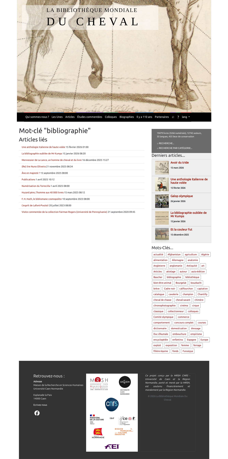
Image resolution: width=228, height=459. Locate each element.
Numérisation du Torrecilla (36, 186)
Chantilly (202, 294)
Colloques (111, 116)
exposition (171, 345)
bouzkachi (196, 282)
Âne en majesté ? (31, 173)
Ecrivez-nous (40, 405)
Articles (70, 116)
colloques (193, 311)
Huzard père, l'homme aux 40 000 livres (43, 192)
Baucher (157, 277)
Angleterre (159, 265)
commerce (183, 317)
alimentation (160, 260)
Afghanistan (174, 254)
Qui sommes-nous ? (37, 116)
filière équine (160, 351)
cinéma (184, 305)
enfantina (177, 339)
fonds (175, 351)
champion (188, 294)
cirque (195, 305)
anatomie (193, 260)
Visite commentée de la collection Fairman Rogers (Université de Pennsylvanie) (64, 212)
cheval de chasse (162, 299)
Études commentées (89, 116)
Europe (204, 339)
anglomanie (176, 265)
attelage (170, 271)
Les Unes (57, 116)
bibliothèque (192, 277)
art (202, 265)
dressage (196, 328)
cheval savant (183, 299)
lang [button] (185, 116)
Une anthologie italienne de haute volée (43, 147)
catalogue (158, 294)
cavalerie (173, 294)
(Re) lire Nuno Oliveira (34, 166)
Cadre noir (169, 288)
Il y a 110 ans (144, 116)
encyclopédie (160, 339)
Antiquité (192, 265)
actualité (158, 254)
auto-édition (198, 271)
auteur (183, 271)
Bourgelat (181, 282)
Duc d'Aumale (160, 334)
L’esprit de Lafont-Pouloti (35, 205)
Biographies (127, 116)
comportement (161, 322)
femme (185, 345)
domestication (179, 328)
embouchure (179, 334)
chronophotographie (164, 305)
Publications (28, 179)
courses (202, 322)
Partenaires (162, 116)
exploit (157, 345)
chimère (199, 299)
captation (202, 288)
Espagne (191, 339)
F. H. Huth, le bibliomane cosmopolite (42, 199)
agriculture (191, 254)
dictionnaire (160, 328)
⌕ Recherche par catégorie (174, 148)
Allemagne (177, 260)
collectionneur (176, 311)
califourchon (186, 288)
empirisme (196, 334)
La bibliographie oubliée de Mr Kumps (42, 153)
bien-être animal (162, 282)
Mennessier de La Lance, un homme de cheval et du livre (52, 160)
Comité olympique (163, 317)
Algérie (205, 254)
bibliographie (174, 277)
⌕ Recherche (165, 143)
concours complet (184, 322)
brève (156, 288)
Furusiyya (188, 351)
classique (158, 311)
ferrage (197, 345)
